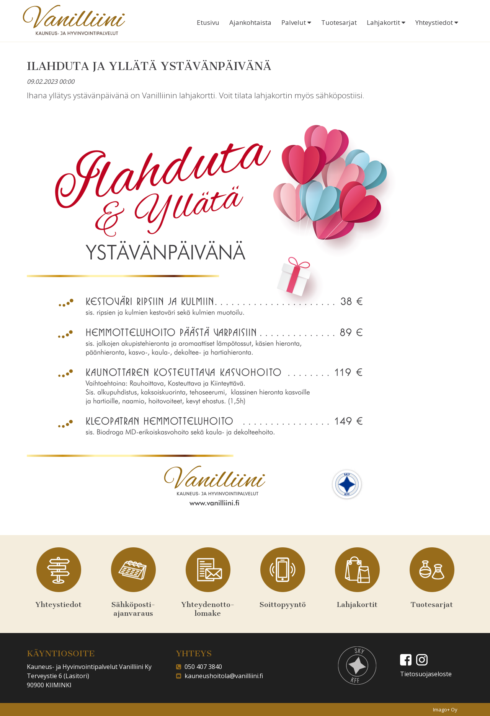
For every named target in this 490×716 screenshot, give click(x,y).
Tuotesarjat (339, 22)
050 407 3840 (201, 666)
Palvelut (296, 22)
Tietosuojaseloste (426, 674)
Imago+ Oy (445, 709)
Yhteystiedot (436, 22)
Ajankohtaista (250, 22)
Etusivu (208, 22)
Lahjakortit (386, 22)
